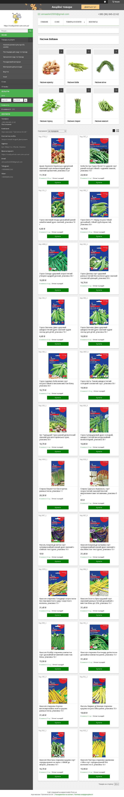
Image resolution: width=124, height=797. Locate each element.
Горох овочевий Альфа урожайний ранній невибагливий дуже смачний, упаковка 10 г (57, 222)
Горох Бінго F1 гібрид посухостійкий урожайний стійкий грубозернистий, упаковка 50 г (96, 222)
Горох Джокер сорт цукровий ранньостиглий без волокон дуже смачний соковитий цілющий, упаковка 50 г (98, 275)
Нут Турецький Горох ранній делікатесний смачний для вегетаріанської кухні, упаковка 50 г (57, 437)
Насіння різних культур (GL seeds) (14, 45)
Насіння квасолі (101, 121)
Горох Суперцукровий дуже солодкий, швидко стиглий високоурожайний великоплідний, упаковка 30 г (96, 437)
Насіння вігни (100, 82)
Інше (5, 77)
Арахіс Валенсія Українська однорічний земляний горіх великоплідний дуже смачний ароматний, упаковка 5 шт (56, 168)
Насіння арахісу (46, 82)
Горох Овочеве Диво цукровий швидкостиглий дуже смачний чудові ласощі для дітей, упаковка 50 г (96, 329)
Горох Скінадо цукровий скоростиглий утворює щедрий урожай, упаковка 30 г (56, 274)
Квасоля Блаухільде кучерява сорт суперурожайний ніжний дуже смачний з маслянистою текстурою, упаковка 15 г (97, 547)
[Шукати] (30, 31)
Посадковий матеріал (12, 62)
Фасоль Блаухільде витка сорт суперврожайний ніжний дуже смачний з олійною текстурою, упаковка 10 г (56, 547)
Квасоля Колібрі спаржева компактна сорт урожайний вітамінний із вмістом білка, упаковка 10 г (55, 654)
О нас (4, 81)
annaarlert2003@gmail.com (12, 162)
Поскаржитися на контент (64, 794)
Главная (44, 22)
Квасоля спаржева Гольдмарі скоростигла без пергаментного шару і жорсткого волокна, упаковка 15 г (57, 600)
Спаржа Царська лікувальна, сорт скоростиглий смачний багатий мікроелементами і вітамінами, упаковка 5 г (98, 492)
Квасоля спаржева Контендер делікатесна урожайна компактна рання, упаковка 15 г (98, 653)
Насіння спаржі (73, 121)
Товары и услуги (8, 40)
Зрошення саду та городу (13, 57)
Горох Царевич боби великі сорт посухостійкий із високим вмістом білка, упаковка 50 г (56, 383)
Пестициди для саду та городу (15, 52)
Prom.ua (74, 792)
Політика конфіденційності (83, 794)
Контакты (93, 22)
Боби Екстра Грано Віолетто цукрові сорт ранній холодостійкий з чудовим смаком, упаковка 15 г (98, 168)
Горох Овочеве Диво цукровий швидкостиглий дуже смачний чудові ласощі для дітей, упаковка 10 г (55, 329)
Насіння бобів (73, 82)
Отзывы (5, 86)
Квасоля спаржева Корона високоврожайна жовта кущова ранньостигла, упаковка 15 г (53, 708)
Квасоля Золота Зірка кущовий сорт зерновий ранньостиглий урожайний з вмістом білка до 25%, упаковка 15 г (96, 600)
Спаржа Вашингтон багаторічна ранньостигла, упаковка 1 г (53, 490)
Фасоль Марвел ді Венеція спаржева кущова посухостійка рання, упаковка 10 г (98, 707)
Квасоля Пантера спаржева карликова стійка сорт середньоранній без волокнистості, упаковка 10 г (97, 762)
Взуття (6, 72)
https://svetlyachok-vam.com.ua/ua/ (15, 154)
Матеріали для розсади (12, 67)
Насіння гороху (46, 121)
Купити (58, 182)
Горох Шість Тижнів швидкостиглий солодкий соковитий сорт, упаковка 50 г (97, 382)
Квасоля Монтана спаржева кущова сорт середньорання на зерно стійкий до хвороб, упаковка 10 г (57, 762)
